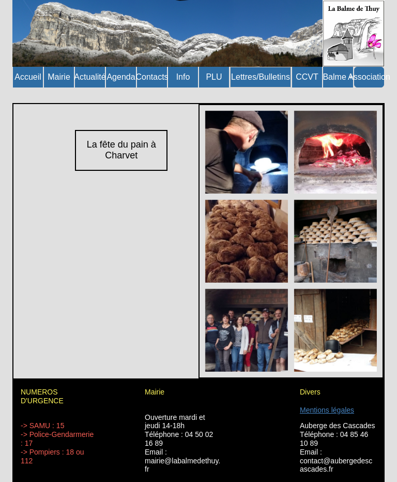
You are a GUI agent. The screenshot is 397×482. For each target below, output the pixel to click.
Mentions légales (327, 410)
